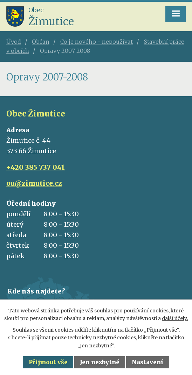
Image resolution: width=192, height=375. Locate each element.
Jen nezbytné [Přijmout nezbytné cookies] (99, 362)
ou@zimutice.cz (34, 183)
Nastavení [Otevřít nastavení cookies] (147, 362)
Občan (40, 41)
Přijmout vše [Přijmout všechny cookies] (48, 362)
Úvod (13, 41)
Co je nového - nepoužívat (96, 41)
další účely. (175, 318)
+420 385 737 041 (35, 167)
